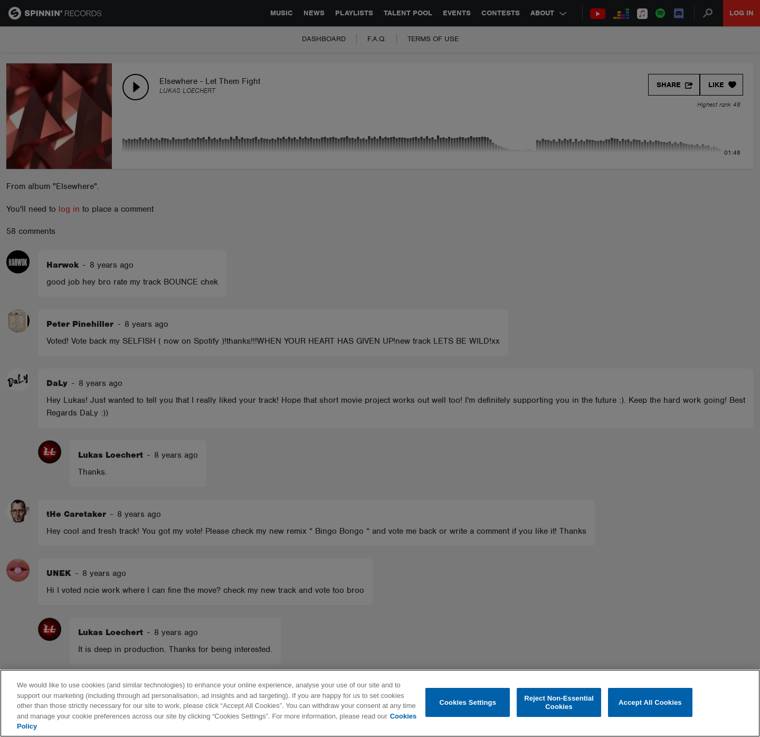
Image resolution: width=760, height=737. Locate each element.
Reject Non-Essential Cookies (559, 702)
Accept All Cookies (650, 702)
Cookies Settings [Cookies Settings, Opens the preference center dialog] (468, 702)
